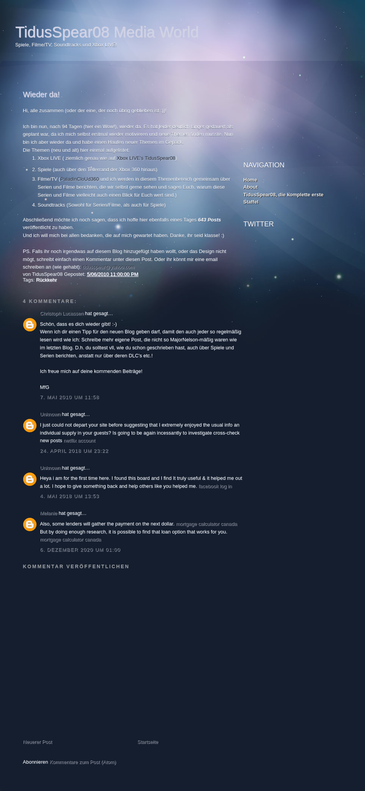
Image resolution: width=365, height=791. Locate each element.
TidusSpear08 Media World (106, 32)
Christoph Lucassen (62, 313)
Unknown (50, 414)
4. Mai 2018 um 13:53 (69, 496)
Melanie (48, 513)
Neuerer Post (37, 742)
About (250, 187)
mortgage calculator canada (206, 524)
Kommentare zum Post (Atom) (82, 762)
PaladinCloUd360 (79, 179)
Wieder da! (41, 94)
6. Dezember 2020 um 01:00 (80, 549)
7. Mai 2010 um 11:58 (69, 397)
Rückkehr (46, 280)
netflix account (79, 440)
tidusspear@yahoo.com (109, 267)
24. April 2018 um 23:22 (74, 451)
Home (250, 180)
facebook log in (215, 486)
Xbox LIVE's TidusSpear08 (146, 158)
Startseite (147, 742)
